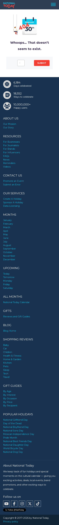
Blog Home (9, 330)
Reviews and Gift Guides (16, 316)
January (7, 220)
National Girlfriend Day (15, 419)
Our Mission (9, 124)
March (6, 227)
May (5, 234)
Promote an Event (13, 181)
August (7, 245)
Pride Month (10, 437)
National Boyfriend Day (16, 427)
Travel (6, 377)
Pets (5, 366)
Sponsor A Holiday (13, 202)
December (9, 259)
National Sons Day (13, 430)
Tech (5, 373)
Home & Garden (12, 359)
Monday (7, 280)
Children (7, 352)
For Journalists (11, 145)
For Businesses (11, 141)
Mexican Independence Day (18, 434)
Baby (6, 345)
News (6, 159)
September (9, 248)
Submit (41, 63)
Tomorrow (8, 277)
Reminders (9, 163)
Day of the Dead (12, 423)
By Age (7, 391)
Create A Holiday (12, 198)
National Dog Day (13, 452)
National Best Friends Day (17, 441)
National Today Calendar (16, 302)
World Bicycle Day (13, 448)
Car (5, 348)
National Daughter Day (16, 445)
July (5, 241)
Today (6, 273)
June (5, 238)
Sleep (6, 370)
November (9, 256)
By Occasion (10, 398)
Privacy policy (10, 521)
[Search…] (21, 63)
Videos (7, 166)
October (7, 252)
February (8, 223)
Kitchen (7, 362)
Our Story (8, 127)
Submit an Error (11, 184)
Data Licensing (11, 206)
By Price (7, 402)
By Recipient (10, 405)
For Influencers (11, 152)
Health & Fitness (12, 355)
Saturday (8, 288)
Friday (6, 284)
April (5, 231)
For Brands (9, 148)
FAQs (6, 156)
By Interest (9, 395)
